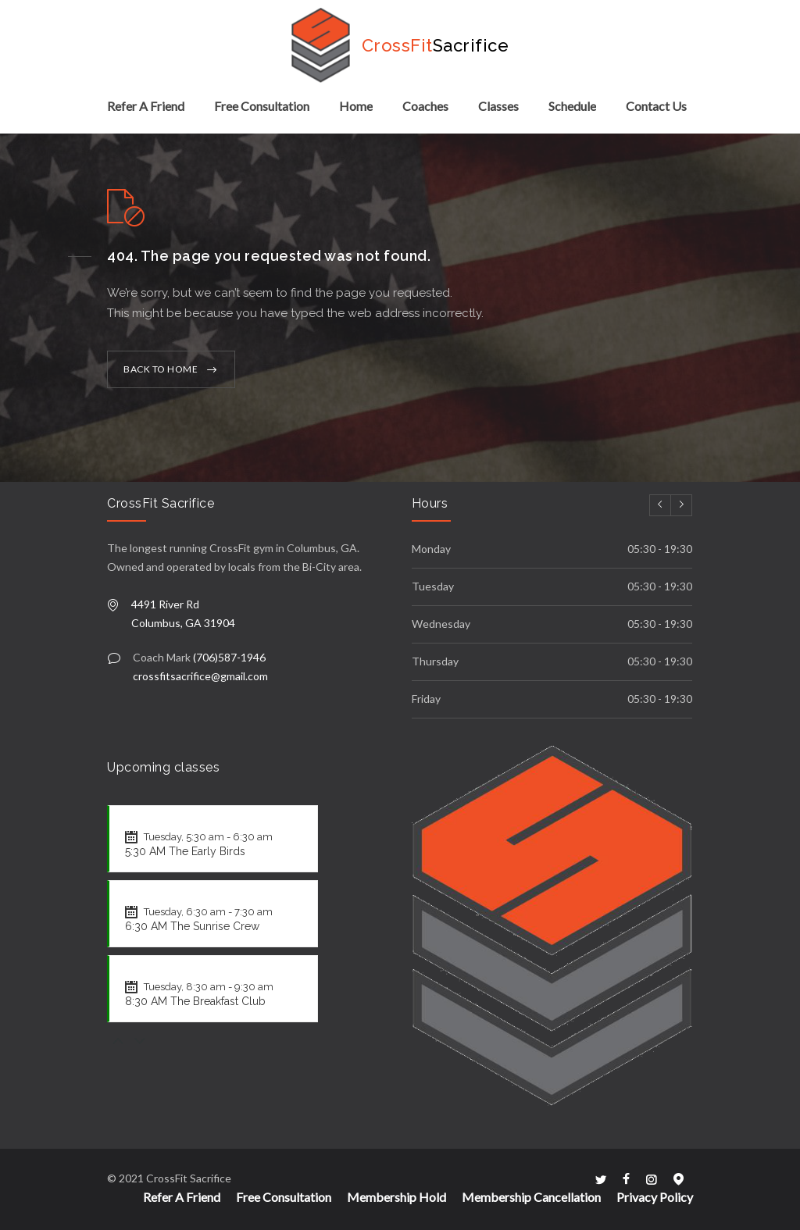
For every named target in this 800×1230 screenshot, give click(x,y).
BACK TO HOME (160, 369)
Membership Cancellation (531, 1196)
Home (356, 105)
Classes (498, 105)
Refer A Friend (145, 105)
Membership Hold (396, 1196)
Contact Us (656, 105)
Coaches (425, 105)
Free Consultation (261, 105)
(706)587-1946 (229, 657)
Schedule (572, 105)
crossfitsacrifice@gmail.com (200, 676)
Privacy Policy (654, 1196)
